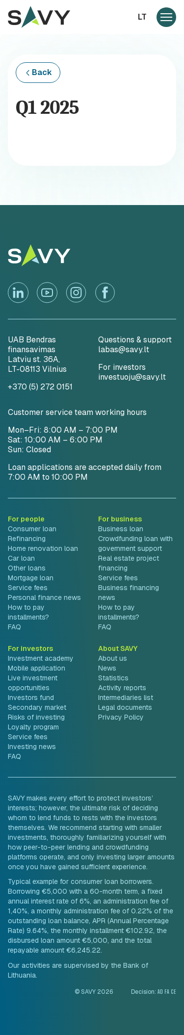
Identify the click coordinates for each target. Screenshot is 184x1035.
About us (112, 658)
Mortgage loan (30, 577)
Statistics (113, 677)
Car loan (21, 558)
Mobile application (36, 668)
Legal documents (125, 707)
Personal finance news (44, 597)
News (107, 668)
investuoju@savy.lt (132, 377)
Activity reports (122, 687)
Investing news (32, 746)
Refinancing (27, 538)
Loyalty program (33, 727)
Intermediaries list (125, 697)
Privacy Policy (121, 717)
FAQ (14, 626)
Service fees (28, 587)
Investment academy (41, 658)
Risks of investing (36, 717)
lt (142, 17)
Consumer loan (32, 528)
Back (42, 72)
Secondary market (37, 707)
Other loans (27, 568)
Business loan (120, 528)
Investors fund (31, 697)
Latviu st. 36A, (34, 359)
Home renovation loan (43, 548)
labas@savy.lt (123, 349)
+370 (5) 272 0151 (40, 387)
